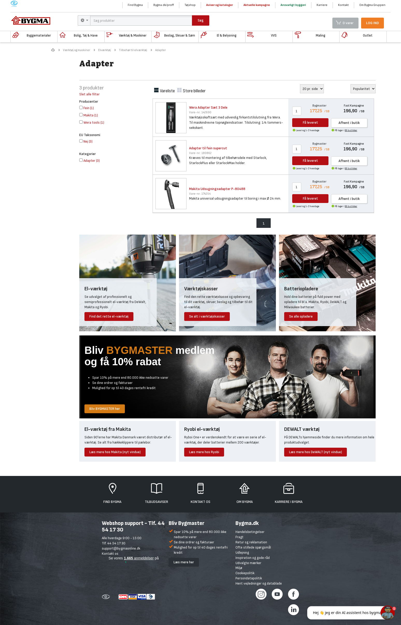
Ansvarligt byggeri (293, 5)
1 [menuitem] (264, 223)
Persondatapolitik (248, 578)
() (86, 108)
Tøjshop (190, 5)
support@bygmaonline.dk (121, 548)
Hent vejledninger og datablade (258, 583)
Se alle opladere (301, 316)
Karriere (322, 5)
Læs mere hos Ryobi (204, 452)
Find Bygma (135, 5)
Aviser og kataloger (219, 5)
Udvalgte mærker (248, 563)
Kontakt (343, 5)
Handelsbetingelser (249, 532)
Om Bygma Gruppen (372, 5)
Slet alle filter (89, 94)
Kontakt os (110, 553)
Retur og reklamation (251, 542)
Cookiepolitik (244, 573)
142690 (200, 112)
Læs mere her (184, 562)
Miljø (238, 568)
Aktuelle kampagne (257, 5)
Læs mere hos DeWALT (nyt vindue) (315, 452)
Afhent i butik (349, 123)
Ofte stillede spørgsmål (253, 547)
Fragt (239, 537)
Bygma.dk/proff (163, 5)
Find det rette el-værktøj (108, 316)
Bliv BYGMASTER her (104, 408)
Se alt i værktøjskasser (207, 316)
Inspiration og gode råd (252, 558)
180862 (200, 153)
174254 (200, 194)
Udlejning (242, 552)
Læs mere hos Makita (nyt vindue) (115, 452)
